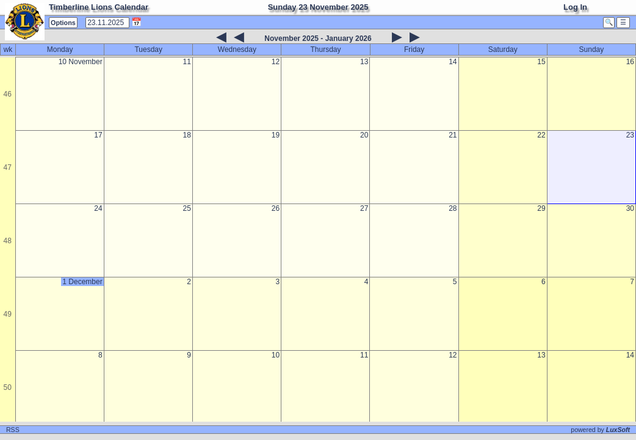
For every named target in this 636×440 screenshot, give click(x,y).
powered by (600, 429)
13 (364, 61)
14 (453, 61)
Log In (575, 7)
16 (630, 61)
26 (276, 208)
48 (8, 241)
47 (8, 167)
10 (276, 355)
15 (541, 61)
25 (187, 208)
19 (276, 135)
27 (364, 208)
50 (8, 387)
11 (187, 61)
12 (276, 61)
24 (98, 208)
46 (8, 94)
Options (63, 22)
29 (541, 208)
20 (364, 135)
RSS (13, 429)
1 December (82, 281)
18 (187, 135)
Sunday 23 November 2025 (318, 7)
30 (630, 208)
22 (541, 135)
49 (8, 314)
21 (453, 135)
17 (98, 135)
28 (453, 208)
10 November (81, 61)
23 (630, 135)
